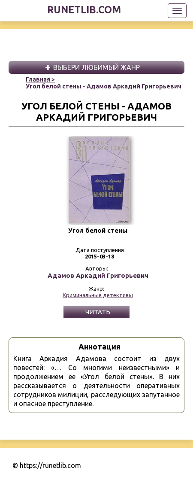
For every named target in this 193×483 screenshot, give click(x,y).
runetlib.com (84, 9)
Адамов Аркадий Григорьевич (98, 275)
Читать (97, 312)
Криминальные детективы (98, 295)
